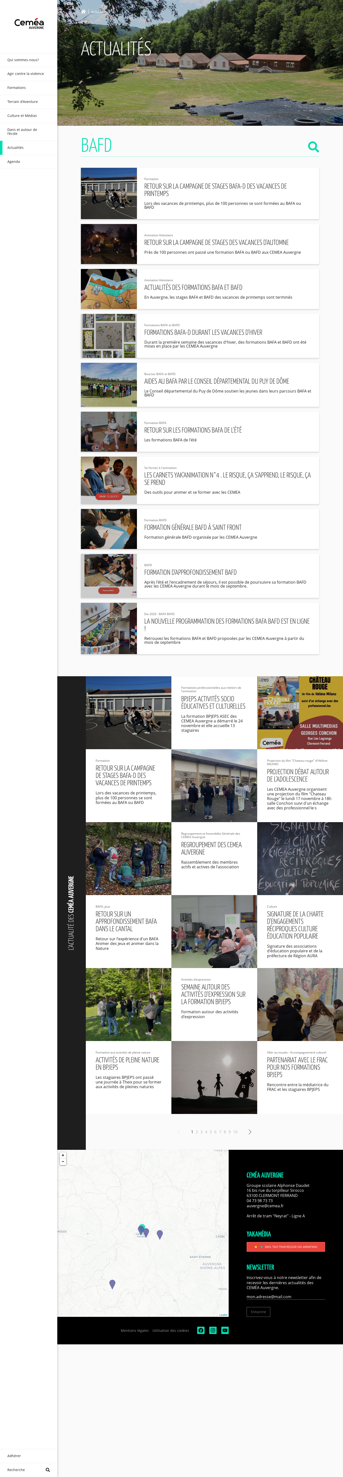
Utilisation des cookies (170, 1330)
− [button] (63, 1162)
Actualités (99, 12)
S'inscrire (258, 1311)
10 (235, 1132)
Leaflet (223, 1314)
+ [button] (63, 1155)
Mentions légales (135, 1330)
